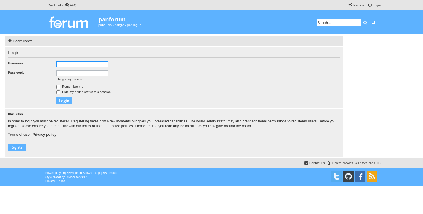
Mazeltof (74, 177)
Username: (16, 63)
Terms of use (19, 134)
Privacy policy (44, 134)
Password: (16, 72)
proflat (57, 177)
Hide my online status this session (83, 92)
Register (17, 147)
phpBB (66, 173)
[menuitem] (70, 5)
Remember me (69, 86)
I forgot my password (71, 79)
